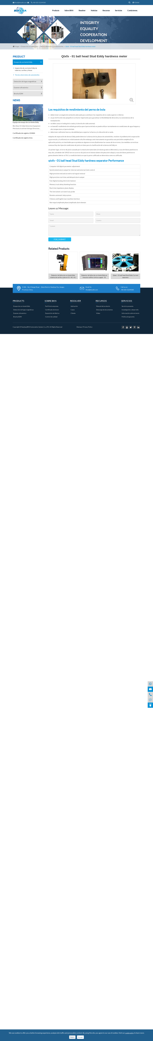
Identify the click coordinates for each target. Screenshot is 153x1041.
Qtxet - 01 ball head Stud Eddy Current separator (125, 276)
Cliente (73, 313)
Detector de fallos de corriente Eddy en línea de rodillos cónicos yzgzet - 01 (94, 276)
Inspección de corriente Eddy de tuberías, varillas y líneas (26, 69)
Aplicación (74, 306)
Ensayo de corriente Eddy (29, 46)
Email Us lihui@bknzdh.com (92, 288)
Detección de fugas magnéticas (25, 81)
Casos (73, 310)
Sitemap (79, 327)
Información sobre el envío (130, 313)
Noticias (94, 10)
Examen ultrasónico (21, 87)
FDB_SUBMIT (60, 239)
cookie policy (129, 1033)
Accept (80, 1037)
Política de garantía (128, 317)
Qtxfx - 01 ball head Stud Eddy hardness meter (80, 46)
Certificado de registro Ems (23, 138)
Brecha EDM (18, 94)
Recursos (106, 10)
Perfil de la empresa (51, 306)
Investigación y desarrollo (130, 310)
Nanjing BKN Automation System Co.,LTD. (35, 327)
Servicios (118, 10)
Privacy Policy (87, 327)
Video (98, 313)
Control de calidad (51, 317)
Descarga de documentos (104, 310)
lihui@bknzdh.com (20, 2)
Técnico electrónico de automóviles (51, 46)
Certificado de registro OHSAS (24, 133)
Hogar (17, 46)
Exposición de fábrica (52, 313)
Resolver (82, 10)
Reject (72, 1037)
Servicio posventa (127, 306)
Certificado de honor (52, 310)
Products (55, 10)
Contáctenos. (132, 10)
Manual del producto (103, 306)
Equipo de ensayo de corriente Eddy (26, 122)
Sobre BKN (68, 10)
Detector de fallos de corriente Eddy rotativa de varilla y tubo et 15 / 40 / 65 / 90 (63, 276)
